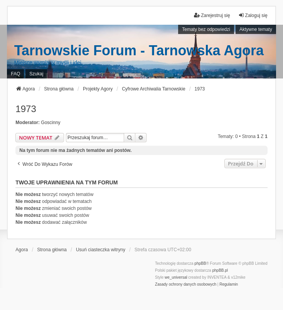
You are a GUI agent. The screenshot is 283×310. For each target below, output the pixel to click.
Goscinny (50, 122)
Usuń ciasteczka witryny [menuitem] (100, 249)
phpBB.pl (220, 270)
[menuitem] (185, 284)
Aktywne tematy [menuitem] (255, 29)
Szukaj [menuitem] (36, 74)
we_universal (176, 277)
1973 (25, 109)
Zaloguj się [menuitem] (253, 15)
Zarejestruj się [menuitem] (212, 15)
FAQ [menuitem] (15, 74)
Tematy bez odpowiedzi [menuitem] (206, 29)
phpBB (200, 263)
